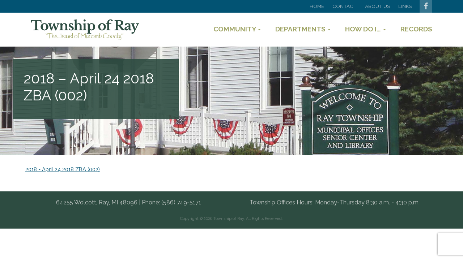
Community (237, 28)
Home (317, 6)
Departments (303, 28)
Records (416, 28)
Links (405, 6)
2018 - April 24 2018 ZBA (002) (62, 169)
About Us (377, 6)
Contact (344, 6)
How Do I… (365, 28)
